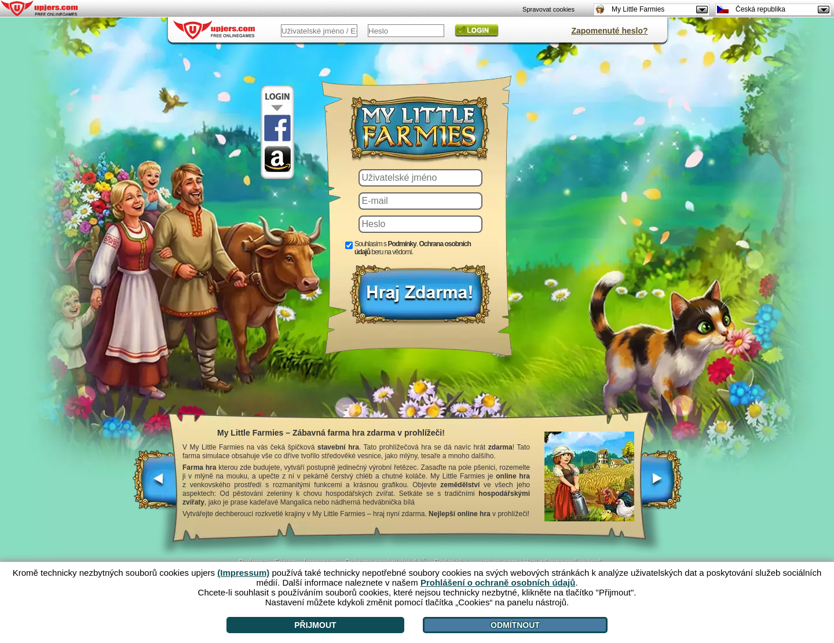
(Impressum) (243, 573)
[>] (661, 485)
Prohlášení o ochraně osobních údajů (498, 582)
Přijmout (315, 625)
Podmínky (401, 244)
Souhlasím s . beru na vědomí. (412, 248)
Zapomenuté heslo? (609, 30)
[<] (155, 485)
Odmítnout (515, 625)
